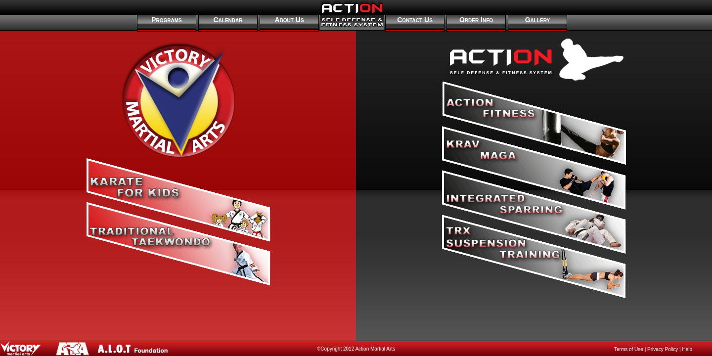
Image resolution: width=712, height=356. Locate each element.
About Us (289, 20)
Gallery (537, 20)
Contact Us (415, 20)
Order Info (476, 20)
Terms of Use (628, 349)
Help (687, 349)
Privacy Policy (662, 349)
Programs (166, 20)
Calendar (228, 20)
